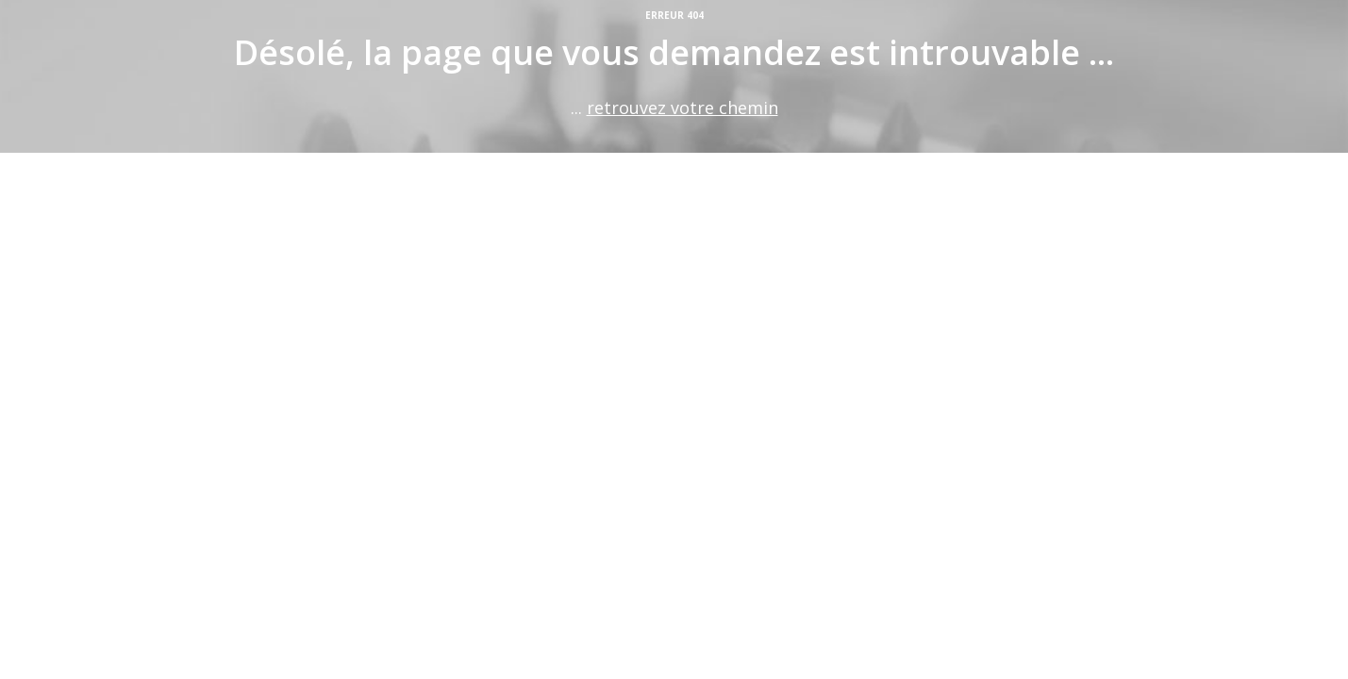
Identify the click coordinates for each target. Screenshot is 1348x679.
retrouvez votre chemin (682, 107)
